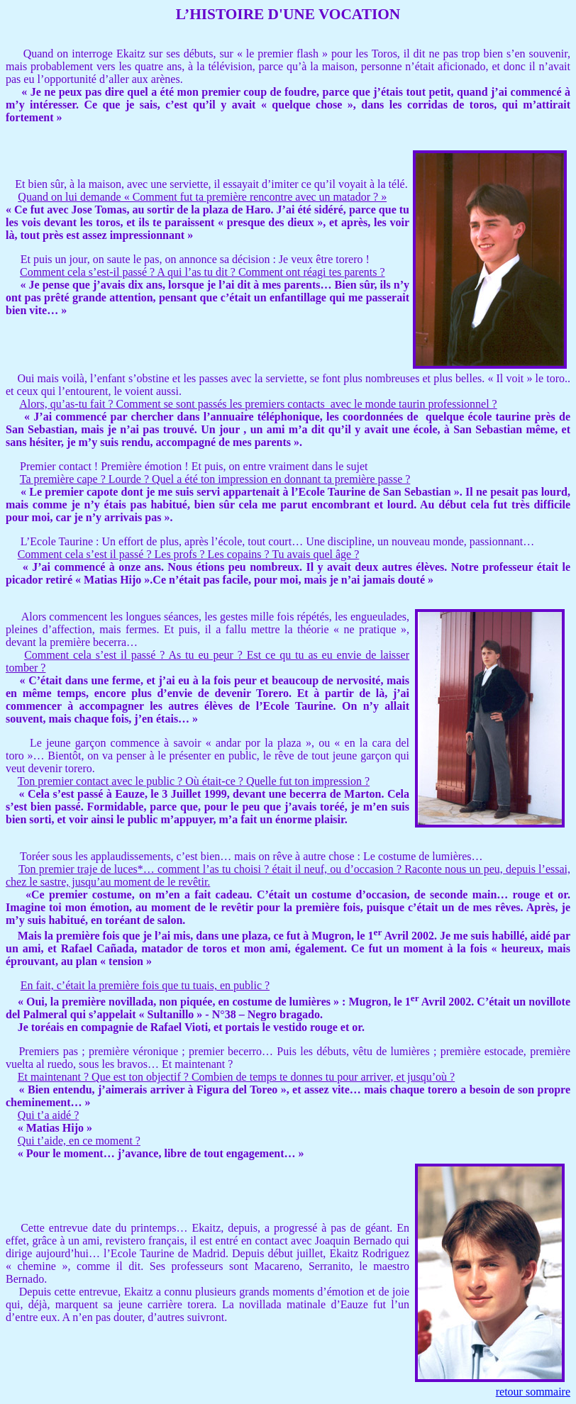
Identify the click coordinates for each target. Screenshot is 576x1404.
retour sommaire (533, 1392)
